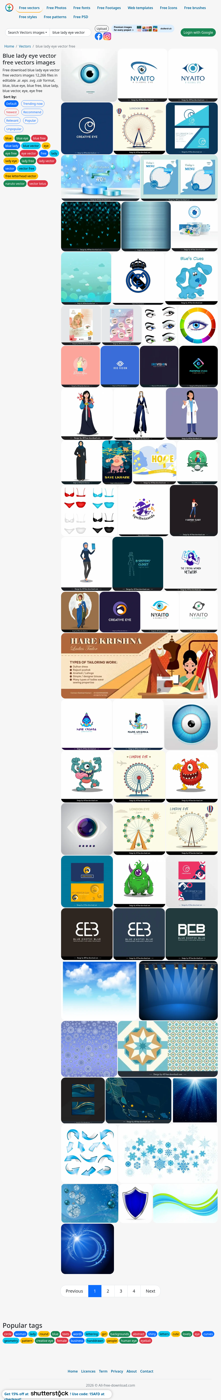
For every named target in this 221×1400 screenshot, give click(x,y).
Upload (102, 29)
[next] (150, 1291)
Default (11, 104)
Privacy (117, 1371)
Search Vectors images (26, 32)
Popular (30, 120)
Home (9, 46)
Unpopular (13, 129)
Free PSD (80, 16)
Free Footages (109, 7)
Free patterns (55, 16)
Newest (11, 112)
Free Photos (56, 7)
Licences (88, 1371)
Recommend (32, 112)
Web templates (140, 7)
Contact (146, 1371)
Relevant (12, 120)
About (131, 1371)
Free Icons (168, 7)
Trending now (33, 104)
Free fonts (81, 7)
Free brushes (195, 7)
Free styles (28, 16)
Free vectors (29, 7)
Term (103, 1371)
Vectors (25, 46)
